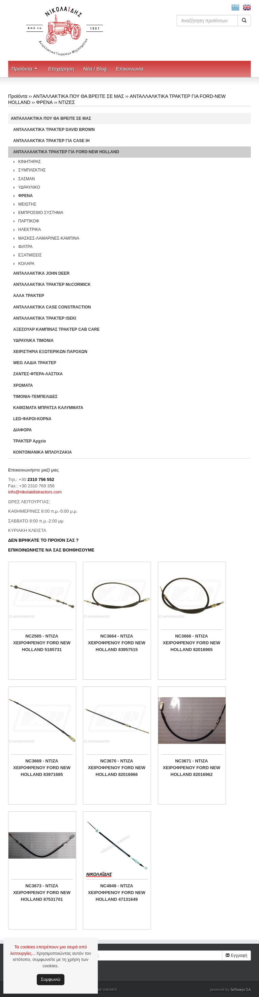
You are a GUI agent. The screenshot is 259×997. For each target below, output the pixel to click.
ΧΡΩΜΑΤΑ (23, 385)
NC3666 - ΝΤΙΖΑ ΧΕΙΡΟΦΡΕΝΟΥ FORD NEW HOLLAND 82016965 (191, 643)
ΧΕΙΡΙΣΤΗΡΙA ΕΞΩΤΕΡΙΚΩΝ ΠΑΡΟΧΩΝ (50, 351)
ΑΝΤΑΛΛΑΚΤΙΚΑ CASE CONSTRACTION (52, 307)
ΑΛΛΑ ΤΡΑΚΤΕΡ (28, 295)
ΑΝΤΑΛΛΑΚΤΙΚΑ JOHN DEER (41, 273)
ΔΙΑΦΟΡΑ (22, 430)
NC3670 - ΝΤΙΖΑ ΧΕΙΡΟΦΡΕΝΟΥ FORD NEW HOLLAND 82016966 (116, 767)
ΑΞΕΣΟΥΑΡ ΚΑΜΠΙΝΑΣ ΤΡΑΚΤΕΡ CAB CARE (56, 329)
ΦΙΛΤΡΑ (25, 246)
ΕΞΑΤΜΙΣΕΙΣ (30, 255)
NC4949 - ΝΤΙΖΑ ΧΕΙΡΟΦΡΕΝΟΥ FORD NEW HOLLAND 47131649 (116, 892)
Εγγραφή (236, 955)
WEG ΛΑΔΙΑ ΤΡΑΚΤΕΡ (34, 362)
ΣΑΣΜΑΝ (26, 179)
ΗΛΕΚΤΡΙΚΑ (29, 229)
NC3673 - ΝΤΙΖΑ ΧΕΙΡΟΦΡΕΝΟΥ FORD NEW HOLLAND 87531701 (41, 892)
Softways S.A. (240, 989)
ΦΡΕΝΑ (44, 102)
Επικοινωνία (129, 69)
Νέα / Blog (95, 69)
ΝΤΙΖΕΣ (66, 102)
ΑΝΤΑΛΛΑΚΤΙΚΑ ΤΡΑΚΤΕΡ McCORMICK (52, 284)
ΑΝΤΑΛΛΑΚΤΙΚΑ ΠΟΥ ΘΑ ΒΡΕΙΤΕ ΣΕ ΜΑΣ (78, 96)
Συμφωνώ (50, 979)
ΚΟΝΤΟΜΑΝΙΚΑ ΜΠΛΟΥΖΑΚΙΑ (42, 452)
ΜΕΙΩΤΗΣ (27, 204)
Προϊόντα (21, 69)
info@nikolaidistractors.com (35, 491)
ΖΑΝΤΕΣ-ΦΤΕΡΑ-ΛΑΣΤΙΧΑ (38, 374)
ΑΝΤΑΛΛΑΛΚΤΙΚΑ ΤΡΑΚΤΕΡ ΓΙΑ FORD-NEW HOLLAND (66, 152)
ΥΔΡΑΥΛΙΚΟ (29, 187)
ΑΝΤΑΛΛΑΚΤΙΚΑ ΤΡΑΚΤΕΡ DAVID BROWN (54, 129)
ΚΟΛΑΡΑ (26, 263)
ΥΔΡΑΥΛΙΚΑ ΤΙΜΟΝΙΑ (33, 340)
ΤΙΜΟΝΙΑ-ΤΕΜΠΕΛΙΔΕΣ (35, 396)
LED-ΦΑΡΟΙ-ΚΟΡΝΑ (32, 418)
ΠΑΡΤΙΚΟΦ (28, 221)
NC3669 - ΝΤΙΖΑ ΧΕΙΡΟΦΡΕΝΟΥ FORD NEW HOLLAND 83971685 (41, 767)
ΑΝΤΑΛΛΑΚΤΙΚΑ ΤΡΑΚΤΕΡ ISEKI (44, 318)
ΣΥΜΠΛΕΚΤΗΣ (32, 170)
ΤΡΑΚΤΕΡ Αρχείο (29, 441)
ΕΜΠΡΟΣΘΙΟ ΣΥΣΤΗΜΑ (40, 212)
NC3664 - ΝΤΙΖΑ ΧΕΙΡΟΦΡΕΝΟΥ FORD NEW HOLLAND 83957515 (116, 643)
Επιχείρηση (61, 69)
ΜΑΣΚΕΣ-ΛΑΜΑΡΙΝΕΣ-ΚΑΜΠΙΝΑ (48, 238)
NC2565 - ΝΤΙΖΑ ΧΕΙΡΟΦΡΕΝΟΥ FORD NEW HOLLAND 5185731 (41, 643)
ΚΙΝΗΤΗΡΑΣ (29, 161)
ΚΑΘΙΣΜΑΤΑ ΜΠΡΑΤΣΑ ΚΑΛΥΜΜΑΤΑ (48, 407)
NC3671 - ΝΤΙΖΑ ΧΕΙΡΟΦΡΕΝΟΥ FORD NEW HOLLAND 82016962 (191, 767)
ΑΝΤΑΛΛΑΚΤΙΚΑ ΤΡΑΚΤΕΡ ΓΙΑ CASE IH (51, 140)
